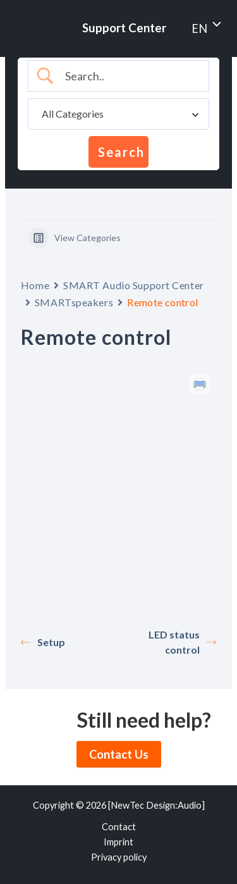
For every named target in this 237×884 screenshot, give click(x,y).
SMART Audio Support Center (133, 285)
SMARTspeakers (74, 302)
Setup (43, 642)
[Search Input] (129, 76)
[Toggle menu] (215, 25)
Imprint (118, 842)
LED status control (182, 642)
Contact (119, 826)
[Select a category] (118, 114)
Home (35, 285)
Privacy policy (119, 857)
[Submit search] (118, 152)
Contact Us (119, 754)
